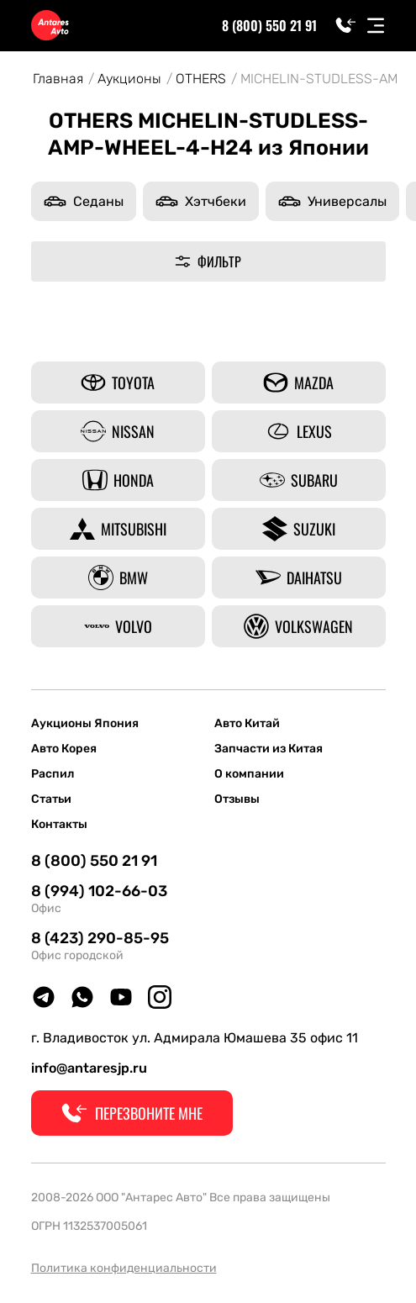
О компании (249, 774)
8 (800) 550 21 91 (269, 25)
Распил (52, 774)
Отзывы (237, 799)
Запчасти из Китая (268, 749)
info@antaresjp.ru (89, 1068)
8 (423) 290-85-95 (100, 938)
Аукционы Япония (85, 724)
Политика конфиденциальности (124, 1268)
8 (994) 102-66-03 (99, 891)
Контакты (59, 824)
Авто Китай (247, 724)
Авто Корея (64, 749)
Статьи (51, 799)
